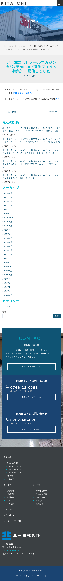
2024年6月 (7, 283)
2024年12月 (8, 259)
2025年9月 (7, 222)
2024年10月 (8, 267)
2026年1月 (7, 205)
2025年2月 (7, 250)
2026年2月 (7, 201)
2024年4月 (7, 291)
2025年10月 (8, 218)
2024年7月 (7, 279)
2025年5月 (7, 238)
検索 (4, 312)
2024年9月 (7, 271)
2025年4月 (7, 242)
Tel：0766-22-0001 (11, 550)
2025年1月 (7, 254)
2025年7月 (7, 230)
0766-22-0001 (24, 387)
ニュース (6, 306)
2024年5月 (7, 287)
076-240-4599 (24, 420)
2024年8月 (7, 275)
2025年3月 (7, 246)
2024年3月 (7, 295)
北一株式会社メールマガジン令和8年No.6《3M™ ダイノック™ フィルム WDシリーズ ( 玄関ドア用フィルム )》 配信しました (31, 164)
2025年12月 (8, 210)
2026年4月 (7, 193)
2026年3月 (7, 197)
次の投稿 (53, 112)
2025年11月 (8, 214)
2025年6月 (7, 234)
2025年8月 (7, 226)
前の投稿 (10, 112)
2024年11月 (8, 263)
